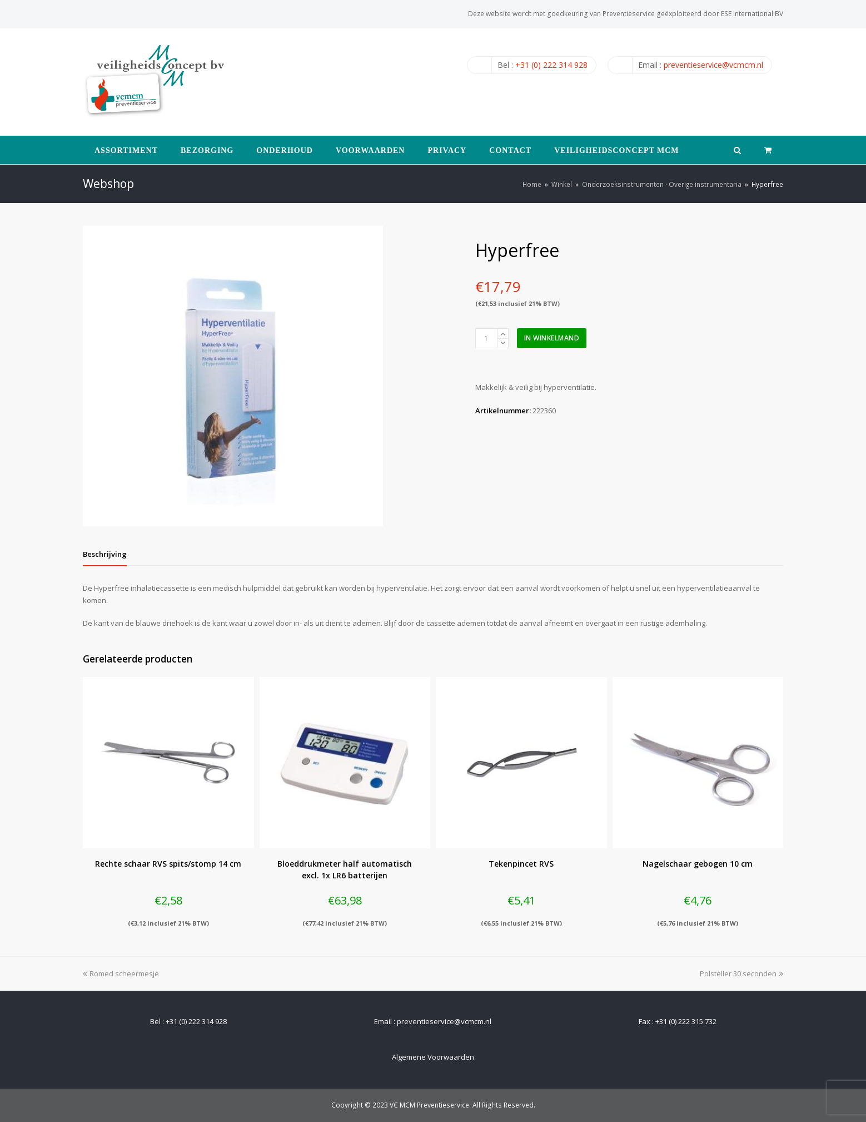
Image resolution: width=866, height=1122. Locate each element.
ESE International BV (752, 13)
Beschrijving (105, 554)
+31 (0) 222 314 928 (551, 65)
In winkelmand (552, 338)
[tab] (105, 554)
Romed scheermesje (121, 973)
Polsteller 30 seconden (741, 973)
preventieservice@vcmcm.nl (713, 65)
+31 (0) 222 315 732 (685, 1021)
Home (531, 184)
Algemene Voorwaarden (433, 1057)
